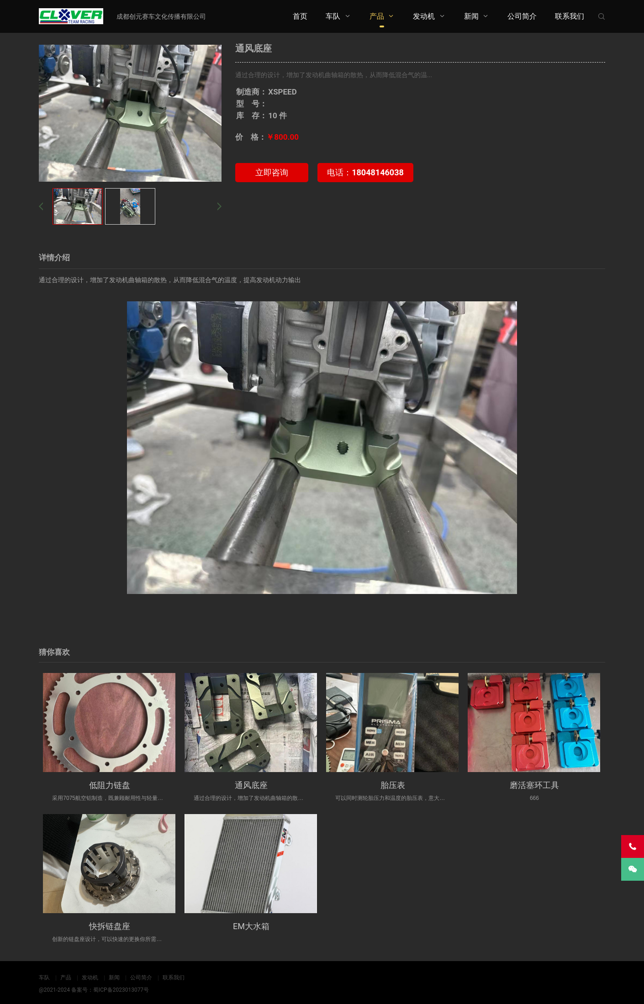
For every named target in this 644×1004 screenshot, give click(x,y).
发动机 (424, 16)
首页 (300, 16)
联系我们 (569, 16)
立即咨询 (271, 172)
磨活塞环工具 (534, 785)
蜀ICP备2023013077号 (121, 990)
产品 (377, 16)
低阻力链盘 (109, 785)
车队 (333, 16)
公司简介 (522, 16)
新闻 (471, 16)
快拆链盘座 (109, 926)
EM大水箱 (251, 926)
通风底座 (251, 785)
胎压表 (392, 785)
